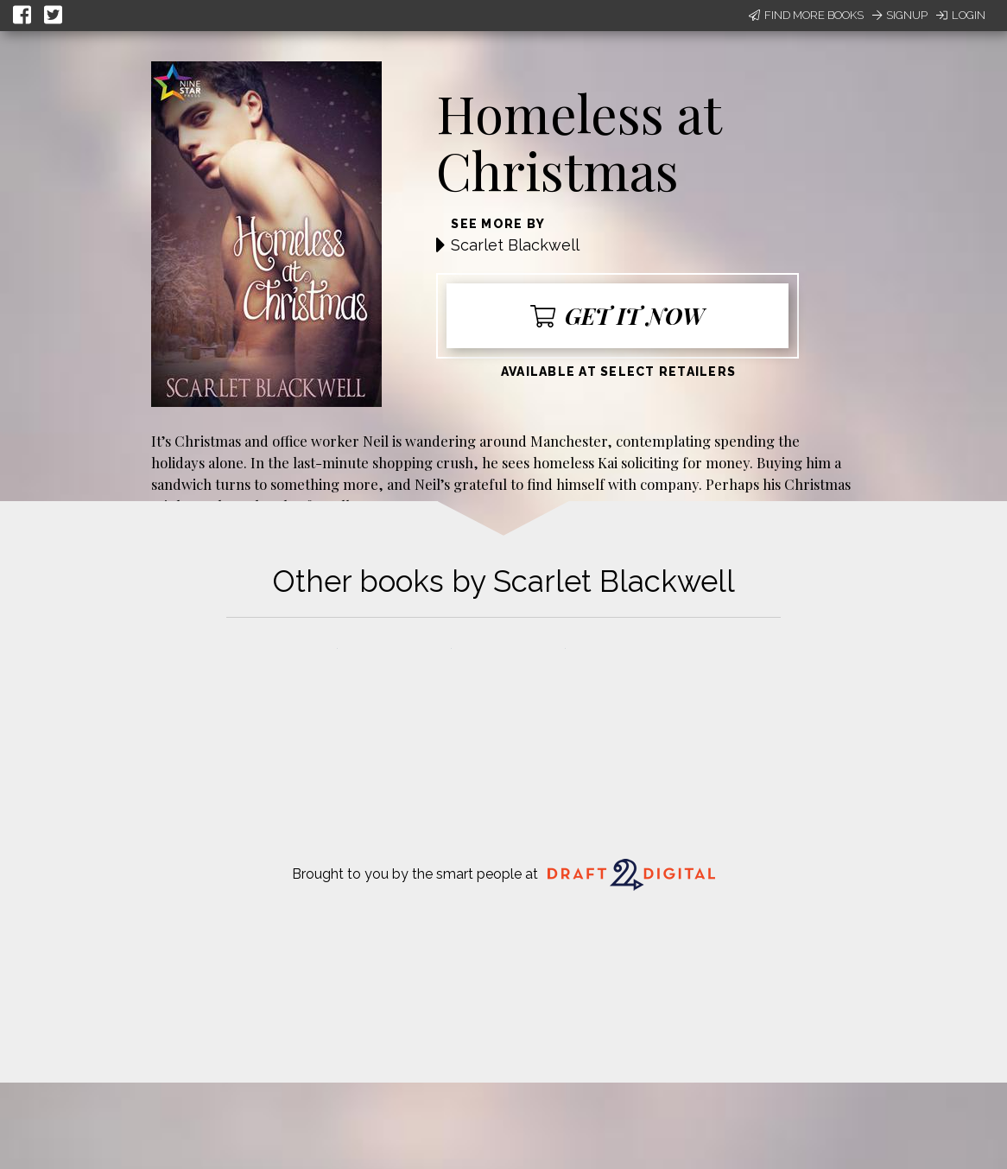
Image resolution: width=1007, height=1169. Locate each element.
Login (960, 15)
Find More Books (806, 15)
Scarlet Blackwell (515, 245)
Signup (900, 15)
